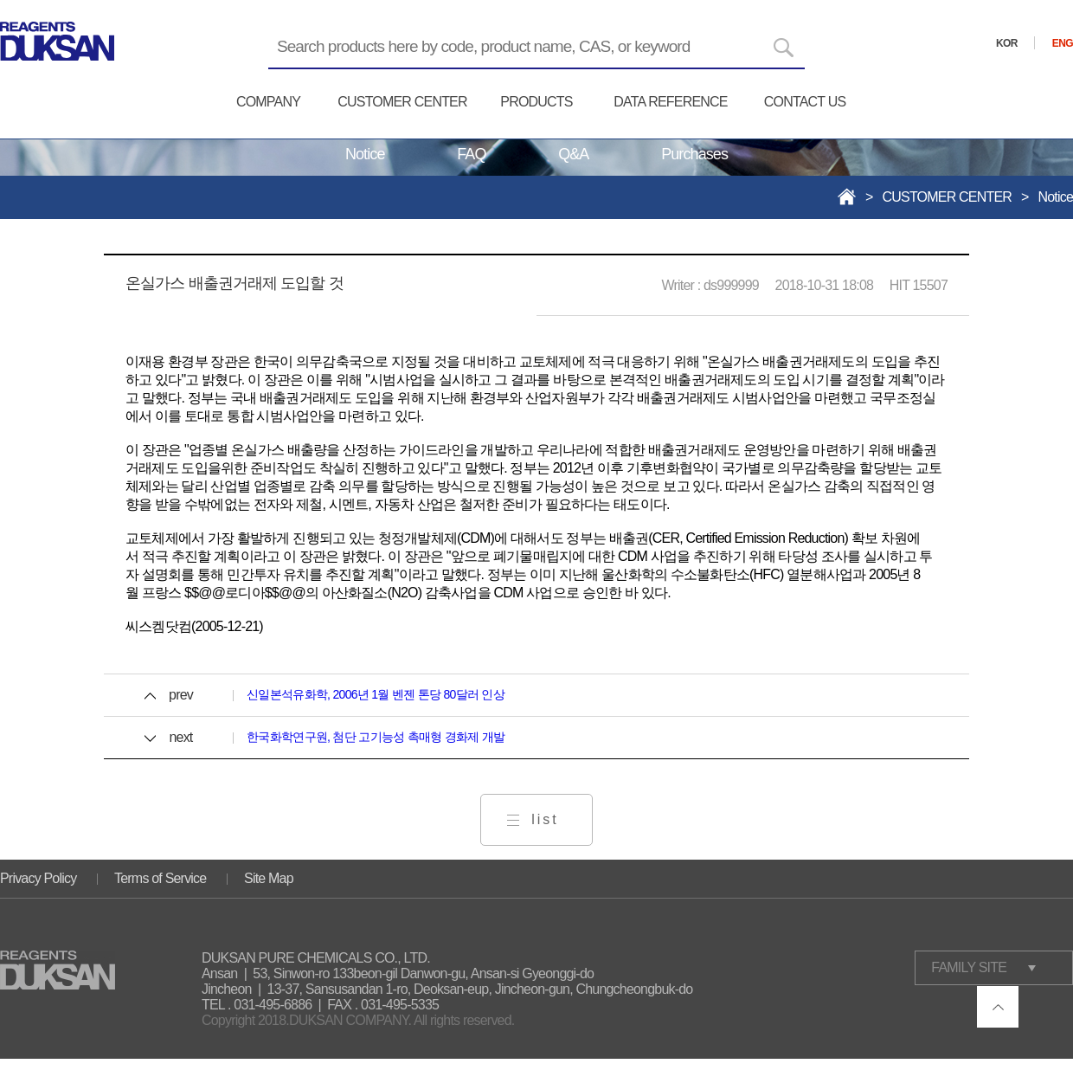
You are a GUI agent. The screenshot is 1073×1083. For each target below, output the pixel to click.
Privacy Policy (38, 878)
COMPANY (268, 101)
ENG (1062, 43)
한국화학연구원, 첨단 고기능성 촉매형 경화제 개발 (375, 737)
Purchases (694, 154)
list (545, 819)
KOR (1007, 43)
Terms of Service (160, 878)
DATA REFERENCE (670, 101)
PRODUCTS (536, 101)
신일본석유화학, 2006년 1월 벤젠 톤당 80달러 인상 (375, 694)
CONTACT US (805, 101)
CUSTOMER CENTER (402, 101)
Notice (365, 154)
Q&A (573, 154)
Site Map (268, 878)
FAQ (471, 154)
